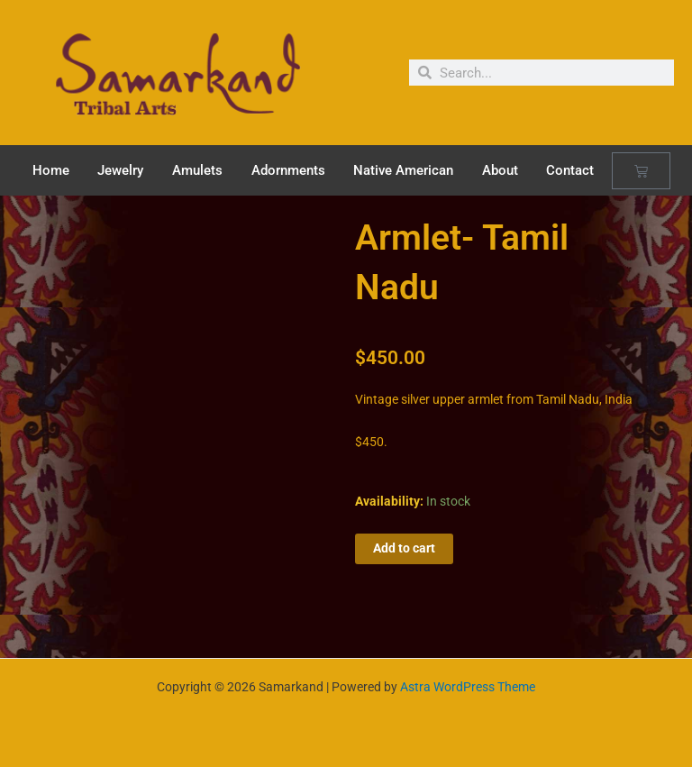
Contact (570, 170)
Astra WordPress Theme (467, 687)
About (500, 170)
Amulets (197, 170)
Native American (403, 170)
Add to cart (404, 548)
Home (50, 170)
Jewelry (120, 170)
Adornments (288, 170)
